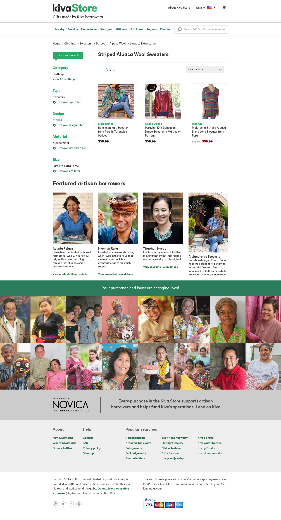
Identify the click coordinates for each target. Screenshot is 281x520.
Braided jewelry (135, 453)
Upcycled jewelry (172, 458)
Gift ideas (136, 29)
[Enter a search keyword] (201, 29)
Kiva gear (106, 29)
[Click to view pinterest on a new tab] (57, 503)
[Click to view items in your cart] (224, 8)
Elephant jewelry (172, 443)
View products (61, 274)
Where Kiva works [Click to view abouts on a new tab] (64, 443)
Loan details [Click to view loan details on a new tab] (79, 274)
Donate (165, 29)
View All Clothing (64, 79)
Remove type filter (67, 102)
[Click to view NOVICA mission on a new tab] (71, 405)
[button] (179, 30)
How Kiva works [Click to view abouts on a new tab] (63, 438)
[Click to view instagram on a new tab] (72, 503)
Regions (151, 29)
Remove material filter (69, 148)
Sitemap (88, 453)
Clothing (58, 74)
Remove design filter (68, 125)
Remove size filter (66, 171)
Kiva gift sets (206, 448)
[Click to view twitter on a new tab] (64, 503)
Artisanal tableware (138, 443)
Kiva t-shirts (206, 438)
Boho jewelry (133, 448)
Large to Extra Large (66, 166)
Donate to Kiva (62, 448)
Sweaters (59, 97)
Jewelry (59, 29)
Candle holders (135, 458)
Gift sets (121, 29)
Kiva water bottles (210, 443)
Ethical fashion (171, 448)
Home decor (89, 29)
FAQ (85, 443)
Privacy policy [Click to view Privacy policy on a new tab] (92, 448)
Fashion (73, 29)
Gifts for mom (170, 453)
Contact (88, 438)
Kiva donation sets (210, 453)
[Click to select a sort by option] (205, 69)
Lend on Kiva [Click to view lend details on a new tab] (208, 407)
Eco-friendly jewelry (174, 438)
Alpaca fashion (135, 438)
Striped (57, 120)
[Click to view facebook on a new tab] (80, 503)
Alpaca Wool (61, 143)
